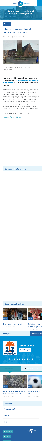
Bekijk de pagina (25, 350)
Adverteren (8, 431)
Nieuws (6, 24)
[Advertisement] (21, 144)
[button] (9, 359)
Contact (7, 436)
